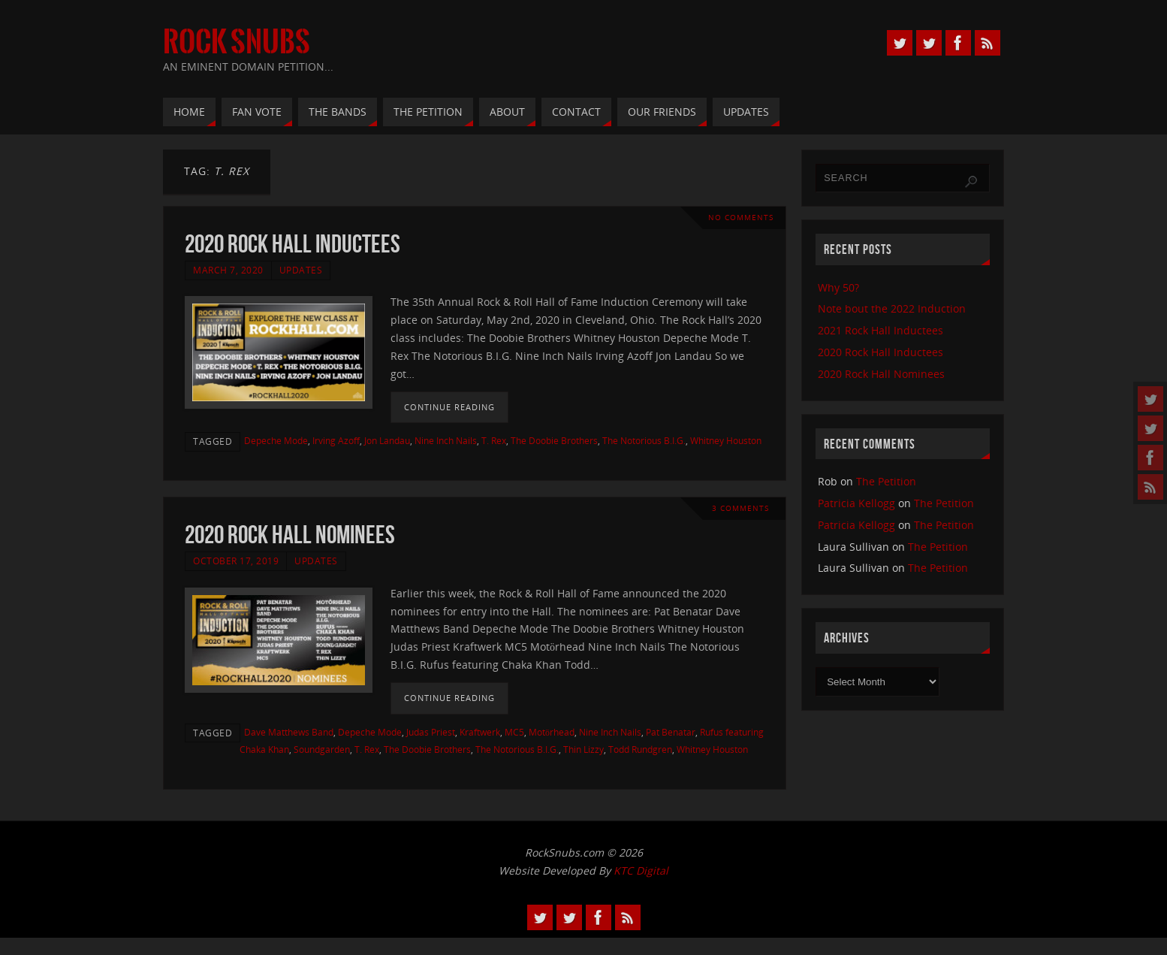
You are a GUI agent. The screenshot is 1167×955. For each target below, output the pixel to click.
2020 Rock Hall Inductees (292, 244)
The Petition (886, 481)
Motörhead (551, 732)
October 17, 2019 (236, 561)
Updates (301, 270)
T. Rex (493, 440)
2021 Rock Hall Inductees (880, 330)
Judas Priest (430, 732)
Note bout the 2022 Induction (892, 308)
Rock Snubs (236, 42)
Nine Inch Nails (446, 440)
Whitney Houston (725, 440)
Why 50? (838, 287)
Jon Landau (387, 440)
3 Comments (740, 508)
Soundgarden (322, 749)
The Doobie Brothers (554, 440)
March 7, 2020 (228, 270)
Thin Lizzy (583, 749)
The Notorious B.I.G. (644, 440)
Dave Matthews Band (288, 732)
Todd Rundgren (640, 749)
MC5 (514, 732)
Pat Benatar (670, 732)
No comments (740, 217)
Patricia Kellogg (856, 503)
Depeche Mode (276, 440)
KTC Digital (641, 870)
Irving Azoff (336, 440)
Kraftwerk (480, 732)
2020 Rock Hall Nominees (290, 535)
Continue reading (449, 407)
